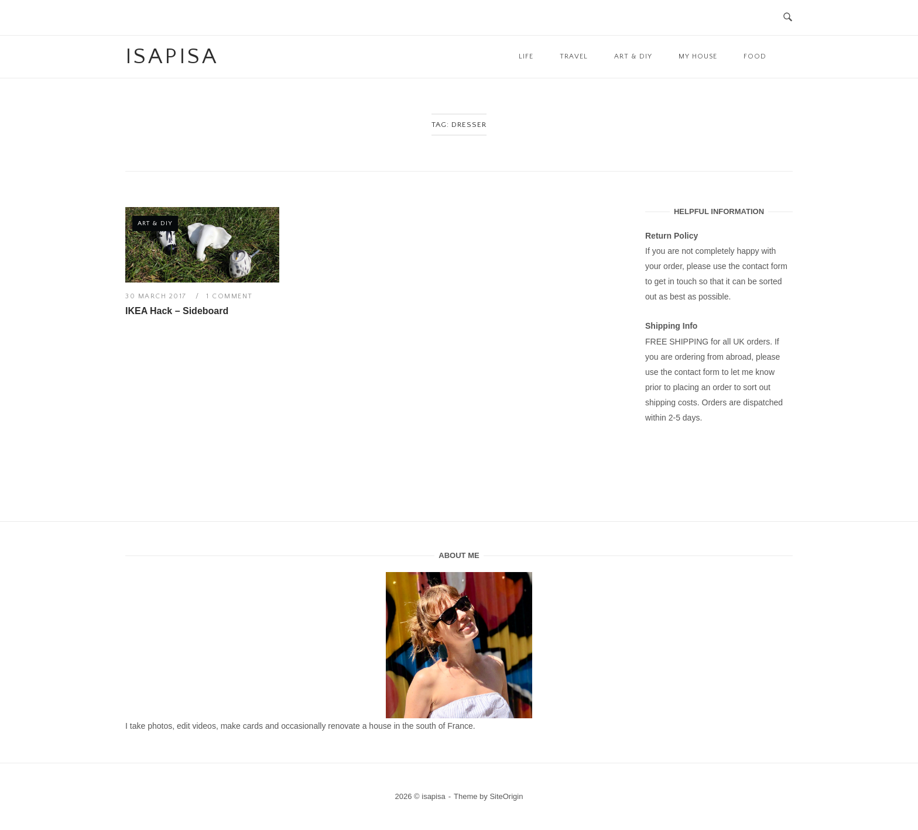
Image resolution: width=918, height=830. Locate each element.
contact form (764, 266)
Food (755, 56)
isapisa (171, 56)
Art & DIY (633, 56)
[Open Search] (788, 17)
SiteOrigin (506, 796)
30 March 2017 (157, 296)
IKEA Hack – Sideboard (176, 311)
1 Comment (229, 296)
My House (698, 56)
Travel (574, 56)
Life (526, 56)
